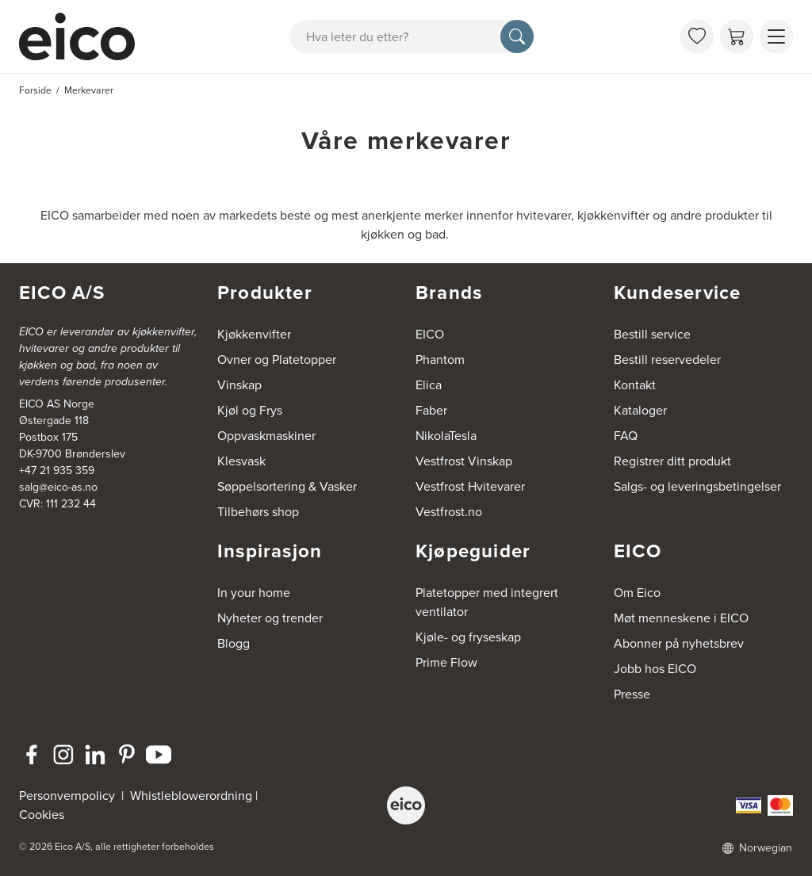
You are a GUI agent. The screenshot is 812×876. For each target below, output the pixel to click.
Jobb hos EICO (655, 669)
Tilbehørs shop (258, 512)
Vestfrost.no (449, 512)
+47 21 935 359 (56, 470)
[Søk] (517, 36)
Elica (429, 385)
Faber (431, 410)
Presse (632, 694)
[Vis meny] (776, 36)
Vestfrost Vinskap (464, 461)
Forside (35, 90)
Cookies (41, 814)
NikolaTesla (446, 436)
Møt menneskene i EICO (681, 618)
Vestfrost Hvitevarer (470, 486)
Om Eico (637, 592)
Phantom (440, 359)
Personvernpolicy (68, 795)
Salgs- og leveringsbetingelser (697, 486)
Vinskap (239, 385)
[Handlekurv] (736, 36)
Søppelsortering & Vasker (287, 486)
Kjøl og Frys (249, 410)
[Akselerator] (84, 36)
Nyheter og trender (270, 618)
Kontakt (635, 385)
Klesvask (241, 461)
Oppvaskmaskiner (266, 436)
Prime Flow (446, 662)
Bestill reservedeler (667, 359)
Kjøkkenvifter (254, 334)
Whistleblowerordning (191, 795)
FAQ (626, 436)
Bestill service (652, 334)
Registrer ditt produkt (672, 461)
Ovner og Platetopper (276, 359)
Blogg (233, 643)
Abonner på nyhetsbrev (679, 643)
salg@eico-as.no (58, 487)
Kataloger (640, 410)
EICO (430, 334)
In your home (253, 592)
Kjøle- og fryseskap (468, 637)
